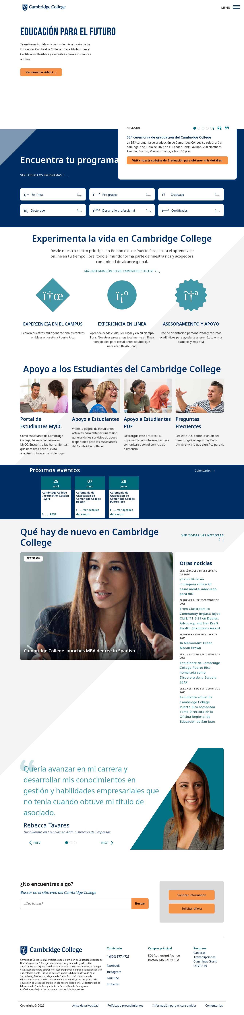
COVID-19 (200, 966)
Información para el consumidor (174, 1006)
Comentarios (214, 1006)
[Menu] (236, 7)
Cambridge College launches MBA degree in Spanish (79, 651)
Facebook (113, 966)
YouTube (113, 978)
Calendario (205, 471)
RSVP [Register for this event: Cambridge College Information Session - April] (52, 514)
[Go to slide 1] (66, 842)
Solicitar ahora (192, 909)
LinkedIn (113, 984)
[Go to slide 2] (70, 842)
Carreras (199, 953)
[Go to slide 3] (75, 842)
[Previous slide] (30, 843)
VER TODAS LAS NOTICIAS (202, 537)
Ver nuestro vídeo (41, 72)
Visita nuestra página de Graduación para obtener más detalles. (177, 160)
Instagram (114, 972)
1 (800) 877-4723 (118, 956)
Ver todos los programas (44, 175)
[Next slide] (111, 843)
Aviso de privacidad (85, 1006)
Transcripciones (204, 957)
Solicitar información (191, 895)
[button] (217, 128)
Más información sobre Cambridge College (118, 271)
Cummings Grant (205, 961)
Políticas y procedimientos (125, 1006)
